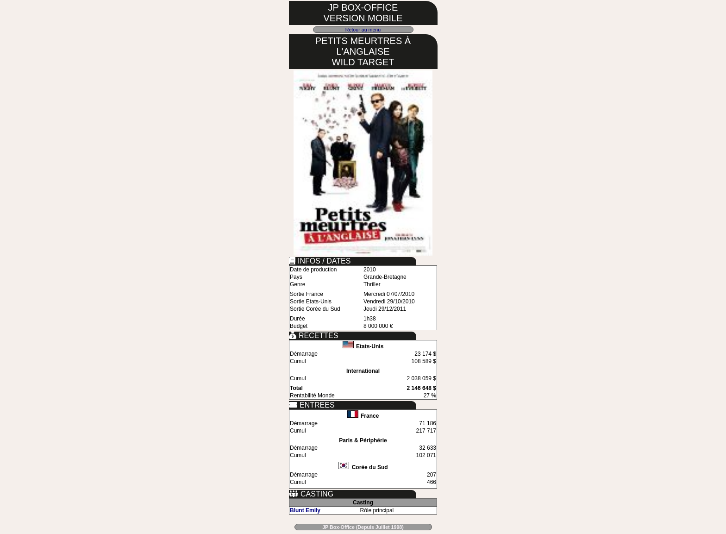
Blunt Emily (305, 510)
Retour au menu (363, 29)
